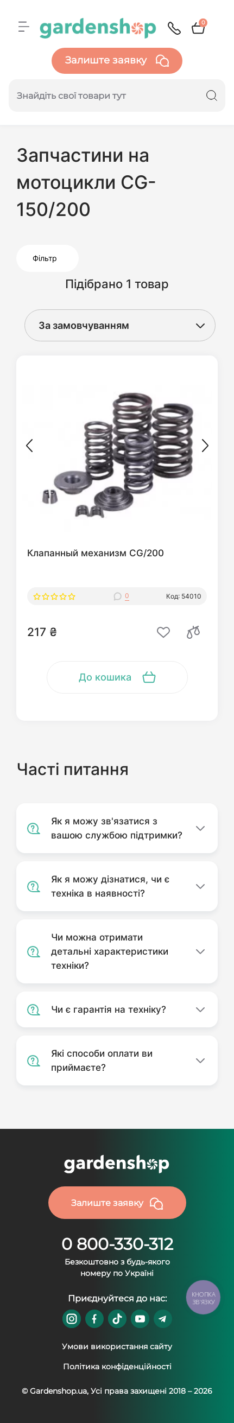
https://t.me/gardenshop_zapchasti (163, 1319)
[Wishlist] (163, 632)
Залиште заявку (117, 60)
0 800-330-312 (117, 1244)
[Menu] (23, 26)
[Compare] (193, 632)
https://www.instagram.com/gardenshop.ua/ (71, 1319)
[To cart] (117, 677)
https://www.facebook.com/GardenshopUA (94, 1319)
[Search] (211, 95)
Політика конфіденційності (117, 1366)
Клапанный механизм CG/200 (95, 553)
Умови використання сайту (117, 1346)
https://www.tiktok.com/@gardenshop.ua (117, 1319)
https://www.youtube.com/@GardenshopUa (140, 1319)
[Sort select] (109, 325)
